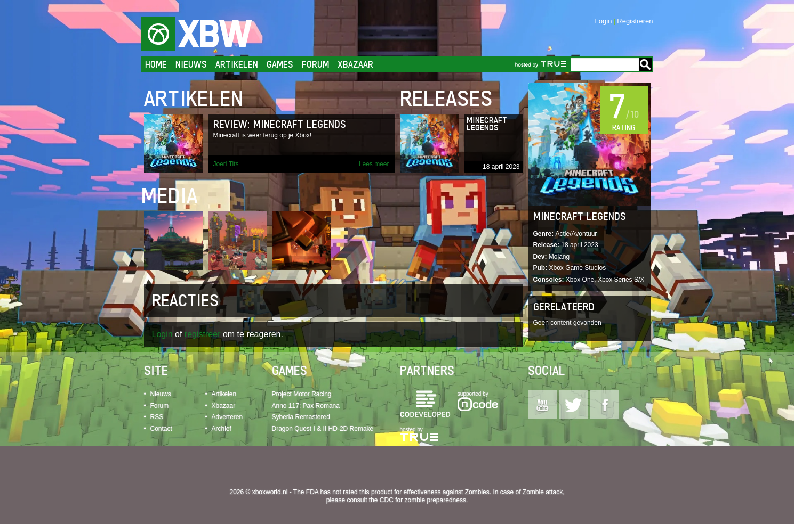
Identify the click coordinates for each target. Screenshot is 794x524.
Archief (221, 428)
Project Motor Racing (302, 394)
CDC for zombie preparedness (423, 500)
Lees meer (374, 164)
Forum (315, 64)
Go (645, 64)
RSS (157, 417)
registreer (203, 334)
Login (603, 21)
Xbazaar (355, 64)
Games (280, 64)
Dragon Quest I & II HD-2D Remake (323, 428)
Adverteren (227, 417)
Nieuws (191, 64)
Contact (161, 428)
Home (156, 64)
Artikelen (236, 64)
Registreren (635, 21)
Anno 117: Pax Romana (306, 406)
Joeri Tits (226, 164)
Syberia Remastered (301, 417)
